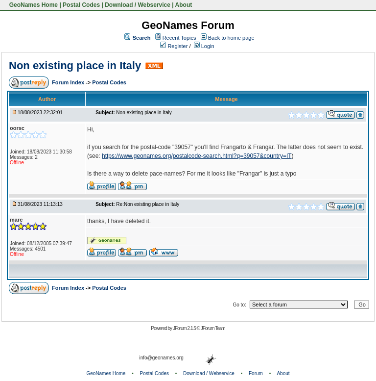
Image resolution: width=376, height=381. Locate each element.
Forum (256, 373)
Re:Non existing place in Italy (147, 204)
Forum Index (69, 82)
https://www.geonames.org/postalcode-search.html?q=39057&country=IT (197, 155)
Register (174, 46)
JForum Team (213, 328)
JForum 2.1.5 (185, 328)
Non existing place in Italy (75, 65)
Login (204, 46)
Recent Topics (179, 38)
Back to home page (231, 38)
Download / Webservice (137, 4)
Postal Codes (81, 4)
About (183, 4)
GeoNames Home (32, 4)
